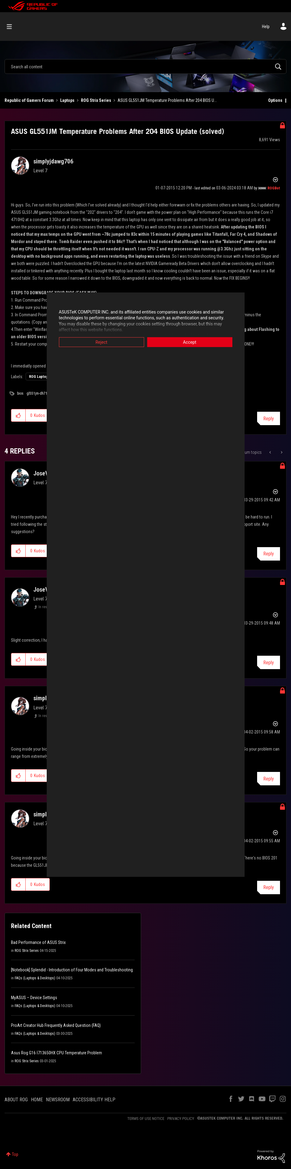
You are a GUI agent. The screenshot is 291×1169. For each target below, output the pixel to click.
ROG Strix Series (96, 100)
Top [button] (15, 1154)
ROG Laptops (39, 377)
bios (20, 393)
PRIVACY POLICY (180, 1118)
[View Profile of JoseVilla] (44, 473)
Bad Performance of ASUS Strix (38, 942)
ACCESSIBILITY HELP (94, 1100)
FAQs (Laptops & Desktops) (35, 978)
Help (266, 26)
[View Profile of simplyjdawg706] (53, 161)
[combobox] (145, 66)
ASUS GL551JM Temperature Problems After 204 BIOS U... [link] (167, 100)
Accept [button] (189, 341)
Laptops (67, 100)
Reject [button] (101, 341)
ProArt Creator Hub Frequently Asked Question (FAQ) (56, 1025)
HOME (37, 1100)
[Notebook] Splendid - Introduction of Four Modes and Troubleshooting (72, 969)
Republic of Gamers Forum (29, 100)
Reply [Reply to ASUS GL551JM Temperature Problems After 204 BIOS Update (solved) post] (268, 418)
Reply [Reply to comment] (268, 554)
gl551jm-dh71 (37, 393)
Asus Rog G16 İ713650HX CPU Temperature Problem (56, 1052)
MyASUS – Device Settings (34, 997)
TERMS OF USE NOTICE (145, 1118)
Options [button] (275, 100)
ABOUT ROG (16, 1100)
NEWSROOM (58, 1100)
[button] (18, 415)
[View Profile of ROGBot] (273, 188)
